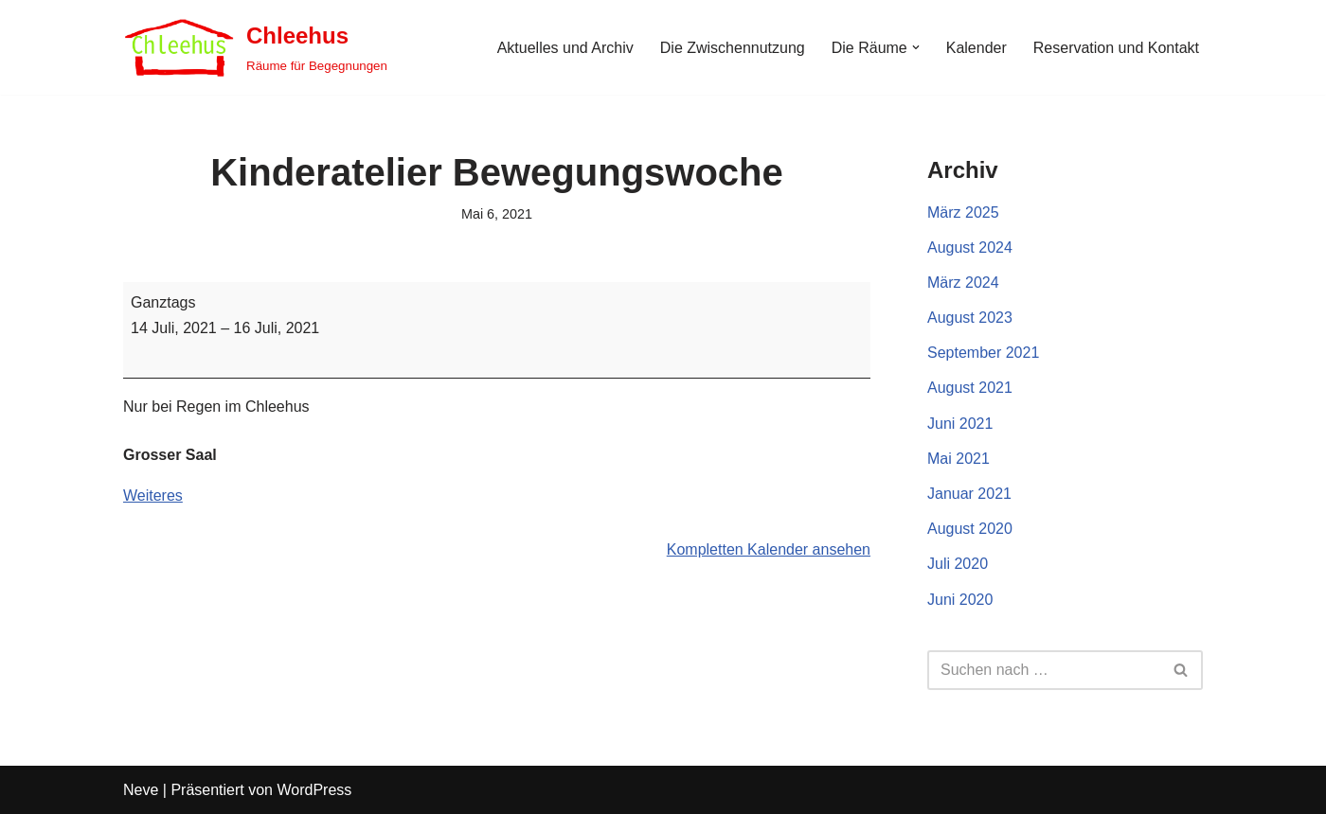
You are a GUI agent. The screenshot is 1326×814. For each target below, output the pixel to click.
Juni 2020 (960, 600)
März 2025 (963, 212)
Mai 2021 (958, 459)
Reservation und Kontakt (1116, 48)
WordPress (314, 790)
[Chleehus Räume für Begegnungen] (255, 47)
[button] (916, 47)
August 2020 (969, 529)
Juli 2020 (957, 564)
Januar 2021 (969, 494)
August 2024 (969, 247)
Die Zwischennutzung (732, 48)
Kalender (976, 48)
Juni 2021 (960, 424)
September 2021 (983, 353)
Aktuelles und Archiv (565, 48)
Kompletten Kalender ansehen (768, 549)
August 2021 (969, 388)
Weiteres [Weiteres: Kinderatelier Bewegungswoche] (153, 495)
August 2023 (969, 318)
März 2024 (963, 282)
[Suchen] (1043, 670)
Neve (140, 790)
